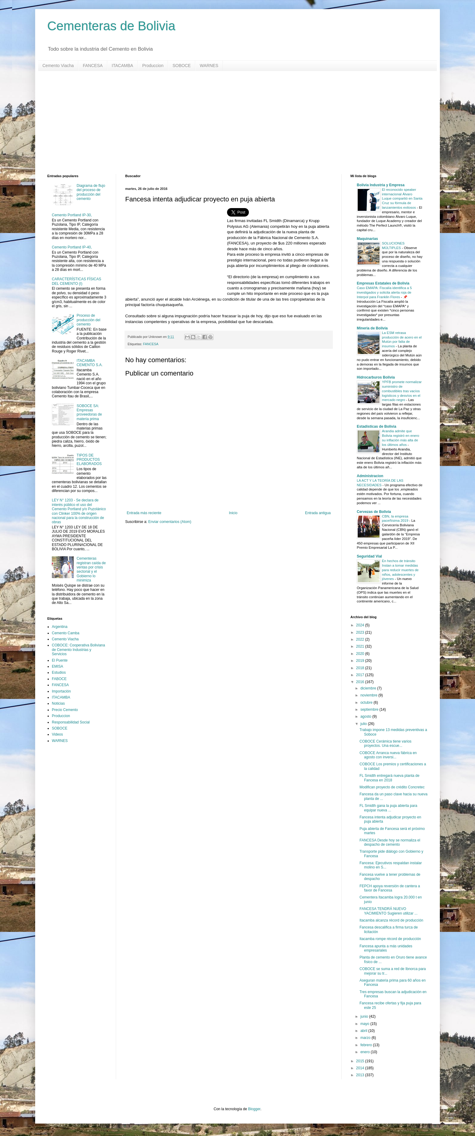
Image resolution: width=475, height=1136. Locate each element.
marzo (366, 1038)
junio (364, 1016)
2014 (360, 1068)
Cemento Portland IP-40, (72, 247)
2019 (360, 661)
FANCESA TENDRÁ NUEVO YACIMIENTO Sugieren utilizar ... (388, 911)
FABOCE (59, 679)
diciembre (368, 688)
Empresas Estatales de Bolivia (383, 283)
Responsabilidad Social (71, 722)
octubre (366, 702)
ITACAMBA (122, 65)
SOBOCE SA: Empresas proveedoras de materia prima (89, 412)
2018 (360, 668)
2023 (360, 632)
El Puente (60, 660)
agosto (366, 716)
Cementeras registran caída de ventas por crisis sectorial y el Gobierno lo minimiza (91, 569)
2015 (360, 1061)
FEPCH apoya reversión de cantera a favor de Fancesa (390, 888)
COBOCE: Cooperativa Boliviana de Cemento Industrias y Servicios (78, 649)
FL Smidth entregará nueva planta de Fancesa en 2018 (390, 778)
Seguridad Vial (369, 556)
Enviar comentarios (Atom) (169, 522)
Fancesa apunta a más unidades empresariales (386, 948)
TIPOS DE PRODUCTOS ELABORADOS (89, 459)
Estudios (59, 672)
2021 (360, 646)
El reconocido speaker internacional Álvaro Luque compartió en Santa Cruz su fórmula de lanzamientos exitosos (402, 198)
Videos (57, 734)
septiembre (370, 709)
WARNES (209, 65)
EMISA (57, 666)
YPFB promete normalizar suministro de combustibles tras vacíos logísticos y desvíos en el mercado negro (402, 391)
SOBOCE (181, 65)
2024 (360, 625)
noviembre (369, 695)
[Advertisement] (229, 122)
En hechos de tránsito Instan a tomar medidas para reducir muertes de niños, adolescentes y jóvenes (400, 570)
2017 (360, 675)
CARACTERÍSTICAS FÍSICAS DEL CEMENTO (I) (76, 281)
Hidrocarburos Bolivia (376, 377)
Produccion (152, 65)
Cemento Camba (65, 633)
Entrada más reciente (144, 513)
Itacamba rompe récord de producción (390, 939)
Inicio (233, 513)
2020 (360, 654)
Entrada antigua (318, 513)
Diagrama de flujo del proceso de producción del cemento (91, 192)
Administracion (370, 476)
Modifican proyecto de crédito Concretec (392, 787)
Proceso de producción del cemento (88, 319)
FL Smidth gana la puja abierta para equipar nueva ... (388, 808)
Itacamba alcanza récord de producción (391, 920)
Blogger (254, 1109)
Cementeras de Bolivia (111, 26)
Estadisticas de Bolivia (376, 426)
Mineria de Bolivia (372, 328)
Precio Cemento (65, 710)
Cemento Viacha (58, 65)
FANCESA (92, 65)
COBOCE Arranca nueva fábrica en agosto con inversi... (388, 755)
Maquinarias (367, 239)
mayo (365, 1024)
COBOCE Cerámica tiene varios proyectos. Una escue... (385, 743)
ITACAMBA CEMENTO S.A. (90, 363)
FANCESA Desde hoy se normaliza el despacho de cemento (390, 842)
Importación (61, 691)
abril (364, 1031)
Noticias (58, 703)
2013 (360, 1075)
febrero (366, 1045)
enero (365, 1052)
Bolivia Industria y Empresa (380, 185)
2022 (360, 639)
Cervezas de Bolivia (374, 512)
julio (364, 724)
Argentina (59, 627)
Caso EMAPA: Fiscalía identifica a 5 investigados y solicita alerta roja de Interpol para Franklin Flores (384, 292)
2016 (360, 682)
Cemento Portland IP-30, (72, 215)
